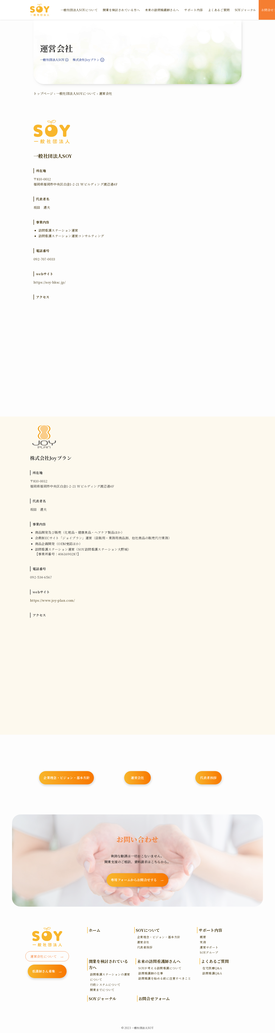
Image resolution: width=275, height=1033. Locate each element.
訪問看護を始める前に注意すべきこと (164, 978)
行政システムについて (105, 984)
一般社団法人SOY (52, 59)
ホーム (95, 930)
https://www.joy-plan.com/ (52, 600)
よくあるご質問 (215, 961)
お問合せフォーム (154, 998)
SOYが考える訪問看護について (160, 968)
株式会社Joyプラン (86, 59)
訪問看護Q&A (212, 973)
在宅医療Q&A (212, 968)
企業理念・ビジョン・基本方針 (158, 937)
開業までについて (102, 990)
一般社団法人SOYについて (76, 93)
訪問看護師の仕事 (150, 973)
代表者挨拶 (145, 947)
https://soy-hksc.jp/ (50, 282)
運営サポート (209, 947)
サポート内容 (210, 930)
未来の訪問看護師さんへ (158, 961)
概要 (203, 937)
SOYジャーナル (102, 998)
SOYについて (148, 930)
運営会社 (143, 942)
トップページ (43, 93)
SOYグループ (209, 952)
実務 (203, 942)
